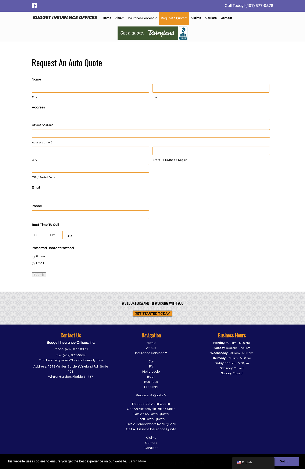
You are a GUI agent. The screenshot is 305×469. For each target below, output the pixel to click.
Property (151, 387)
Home (107, 18)
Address (38, 107)
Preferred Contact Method (53, 248)
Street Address (42, 124)
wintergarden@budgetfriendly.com (75, 360)
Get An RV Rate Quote (151, 414)
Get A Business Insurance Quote (151, 429)
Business (151, 381)
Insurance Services (142, 18)
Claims (196, 18)
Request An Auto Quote (151, 403)
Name (36, 79)
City (34, 159)
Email (36, 187)
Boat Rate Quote (151, 419)
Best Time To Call (45, 224)
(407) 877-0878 (76, 349)
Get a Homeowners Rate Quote (151, 424)
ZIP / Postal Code (43, 177)
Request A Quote (174, 18)
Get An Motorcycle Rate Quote (151, 409)
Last (155, 97)
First (35, 97)
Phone (37, 206)
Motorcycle (151, 371)
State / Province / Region (170, 159)
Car (151, 361)
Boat (151, 376)
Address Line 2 (42, 142)
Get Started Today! (152, 313)
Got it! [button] (284, 461)
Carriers (210, 18)
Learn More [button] (137, 461)
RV (151, 366)
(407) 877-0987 (74, 355)
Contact (226, 18)
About (119, 18)
